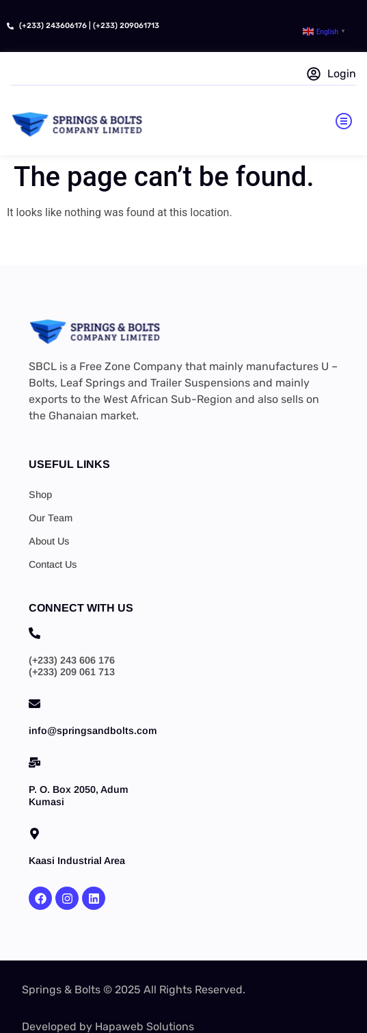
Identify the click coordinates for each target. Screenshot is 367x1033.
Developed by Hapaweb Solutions (108, 1026)
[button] (343, 123)
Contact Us (53, 564)
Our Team (50, 517)
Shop (40, 494)
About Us (49, 541)
